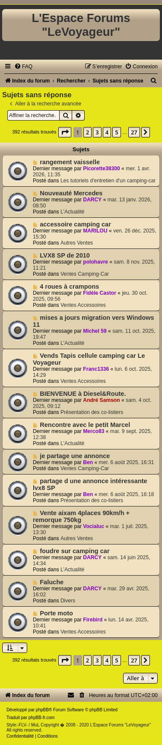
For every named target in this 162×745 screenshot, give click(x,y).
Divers (67, 601)
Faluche (52, 582)
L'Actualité (72, 212)
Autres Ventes (76, 243)
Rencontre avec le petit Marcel (85, 424)
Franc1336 (96, 369)
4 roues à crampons (69, 286)
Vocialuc (93, 526)
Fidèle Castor (99, 293)
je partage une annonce (75, 455)
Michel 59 (94, 331)
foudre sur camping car (74, 551)
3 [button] (96, 132)
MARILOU (95, 231)
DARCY (92, 200)
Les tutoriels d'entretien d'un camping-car (108, 181)
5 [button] (116, 132)
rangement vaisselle (70, 162)
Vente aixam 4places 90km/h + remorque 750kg (81, 516)
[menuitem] (23, 67)
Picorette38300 (101, 169)
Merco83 (93, 431)
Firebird (92, 620)
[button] (64, 132)
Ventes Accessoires (83, 305)
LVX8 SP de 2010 (65, 255)
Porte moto (56, 613)
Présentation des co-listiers (91, 412)
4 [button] (106, 132)
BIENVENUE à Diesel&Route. (83, 393)
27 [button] (134, 132)
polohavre (95, 262)
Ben (88, 462)
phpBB (42, 709)
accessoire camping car (75, 224)
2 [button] (87, 132)
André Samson (101, 400)
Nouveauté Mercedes (71, 193)
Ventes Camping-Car (84, 274)
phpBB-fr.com (42, 717)
